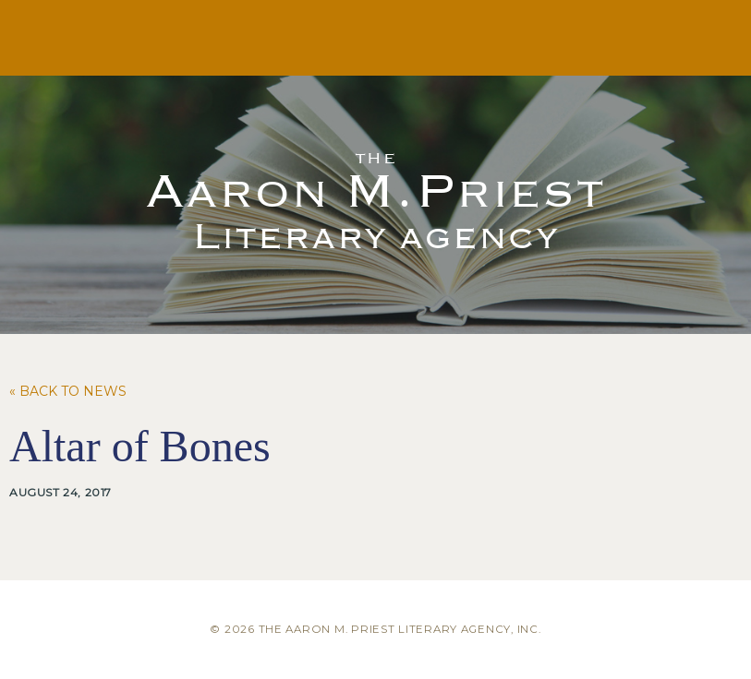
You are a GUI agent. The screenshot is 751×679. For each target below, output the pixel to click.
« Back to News (68, 391)
